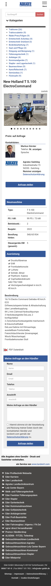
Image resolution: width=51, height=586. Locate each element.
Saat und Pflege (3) (17, 48)
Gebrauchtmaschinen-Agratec (20, 543)
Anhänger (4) (15, 57)
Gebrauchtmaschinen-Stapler (19, 554)
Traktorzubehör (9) (17, 32)
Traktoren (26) (15, 29)
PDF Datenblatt (16, 349)
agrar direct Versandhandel (18, 528)
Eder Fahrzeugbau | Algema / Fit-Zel (23, 524)
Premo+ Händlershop (15, 532)
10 (39, 128)
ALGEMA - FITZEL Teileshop (19, 535)
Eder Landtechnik (13, 480)
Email (9, 374)
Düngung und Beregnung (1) (21, 51)
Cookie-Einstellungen (30, 578)
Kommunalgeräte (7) (18, 60)
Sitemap (8, 574)
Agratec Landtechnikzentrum (19, 484)
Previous (8, 109)
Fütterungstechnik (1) (18, 54)
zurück (44, 91)
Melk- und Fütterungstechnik (19, 491)
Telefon (10, 384)
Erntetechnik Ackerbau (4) (20, 39)
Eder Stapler (11, 499)
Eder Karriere (11, 477)
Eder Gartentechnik (14, 502)
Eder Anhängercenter (15, 513)
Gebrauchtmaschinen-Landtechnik (22, 539)
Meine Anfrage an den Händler (22, 405)
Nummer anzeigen (32, 171)
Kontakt (15, 578)
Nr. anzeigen (35, 149)
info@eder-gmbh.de (41, 568)
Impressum (19, 574)
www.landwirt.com (41, 464)
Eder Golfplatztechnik (15, 510)
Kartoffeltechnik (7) (18, 69)
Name (10, 363)
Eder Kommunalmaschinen (18, 506)
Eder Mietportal (13, 557)
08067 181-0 (6, 568)
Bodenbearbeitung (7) (18, 45)
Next (43, 109)
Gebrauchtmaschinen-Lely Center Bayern (25, 546)
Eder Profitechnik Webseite (18, 473)
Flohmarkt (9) (15, 76)
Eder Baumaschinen (15, 521)
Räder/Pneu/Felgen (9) (19, 35)
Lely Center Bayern (14, 488)
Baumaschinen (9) (17, 66)
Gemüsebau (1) (16, 72)
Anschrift (11, 395)
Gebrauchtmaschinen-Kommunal (21, 550)
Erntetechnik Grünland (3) (20, 42)
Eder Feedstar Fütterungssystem (21, 495)
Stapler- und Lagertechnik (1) (22, 63)
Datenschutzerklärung (33, 174)
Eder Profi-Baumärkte (16, 517)
